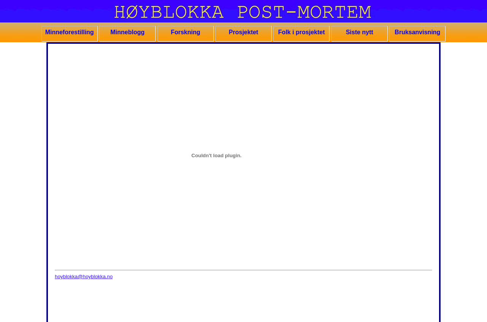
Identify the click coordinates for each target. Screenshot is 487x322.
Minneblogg (127, 32)
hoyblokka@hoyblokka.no (84, 276)
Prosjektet (243, 32)
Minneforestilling (69, 32)
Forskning (185, 32)
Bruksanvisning (417, 32)
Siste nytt (359, 32)
